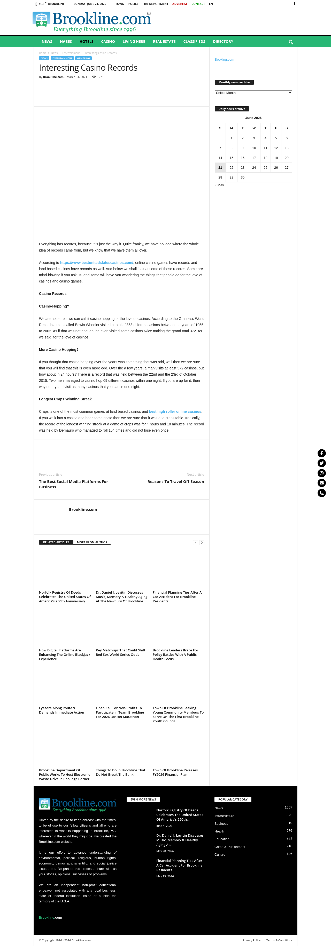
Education (221, 839)
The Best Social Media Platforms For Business (73, 484)
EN (211, 4)
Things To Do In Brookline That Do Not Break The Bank (120, 772)
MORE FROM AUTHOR (92, 542)
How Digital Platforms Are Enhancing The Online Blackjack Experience (64, 654)
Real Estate (164, 41)
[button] (291, 42)
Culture (219, 854)
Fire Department (155, 4)
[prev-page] (195, 542)
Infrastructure (224, 816)
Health (219, 831)
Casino (108, 41)
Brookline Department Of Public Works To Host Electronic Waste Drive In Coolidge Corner (64, 774)
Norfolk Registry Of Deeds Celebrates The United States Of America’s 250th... (179, 815)
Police (133, 4)
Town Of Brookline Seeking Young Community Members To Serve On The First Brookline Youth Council (178, 714)
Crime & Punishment (229, 847)
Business (221, 824)
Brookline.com (53, 77)
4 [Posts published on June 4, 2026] (265, 138)
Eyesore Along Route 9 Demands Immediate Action (61, 710)
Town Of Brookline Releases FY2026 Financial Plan (175, 772)
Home (42, 53)
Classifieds (194, 41)
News (47, 41)
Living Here (134, 41)
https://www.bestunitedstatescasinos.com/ (96, 263)
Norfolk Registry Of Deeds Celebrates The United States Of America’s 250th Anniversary (65, 596)
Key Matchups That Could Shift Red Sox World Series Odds (120, 652)
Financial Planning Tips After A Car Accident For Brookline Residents (177, 596)
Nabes (66, 41)
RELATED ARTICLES (56, 542)
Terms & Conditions (279, 940)
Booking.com (224, 59)
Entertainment (71, 53)
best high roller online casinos (175, 411)
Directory (223, 41)
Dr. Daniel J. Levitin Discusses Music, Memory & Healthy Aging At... (180, 840)
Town (120, 4)
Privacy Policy (251, 940)
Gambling (83, 58)
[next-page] (201, 542)
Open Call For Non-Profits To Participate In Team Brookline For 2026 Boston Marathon (120, 712)
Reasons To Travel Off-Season (176, 481)
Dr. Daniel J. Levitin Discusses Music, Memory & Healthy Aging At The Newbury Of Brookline (121, 596)
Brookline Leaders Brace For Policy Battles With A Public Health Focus (175, 654)
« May (219, 185)
